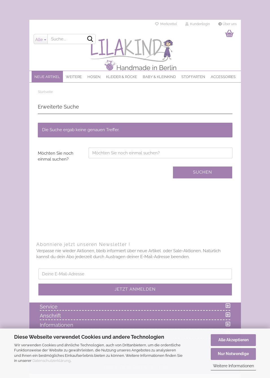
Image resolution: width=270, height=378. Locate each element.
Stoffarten (193, 77)
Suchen (202, 172)
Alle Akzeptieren (233, 340)
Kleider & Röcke (121, 77)
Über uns (227, 24)
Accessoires (223, 77)
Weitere (74, 77)
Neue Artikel (47, 77)
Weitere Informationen (233, 366)
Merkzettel (166, 24)
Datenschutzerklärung (51, 360)
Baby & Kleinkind (159, 77)
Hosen (93, 77)
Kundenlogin (197, 24)
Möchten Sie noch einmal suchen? (55, 156)
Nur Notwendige (233, 353)
